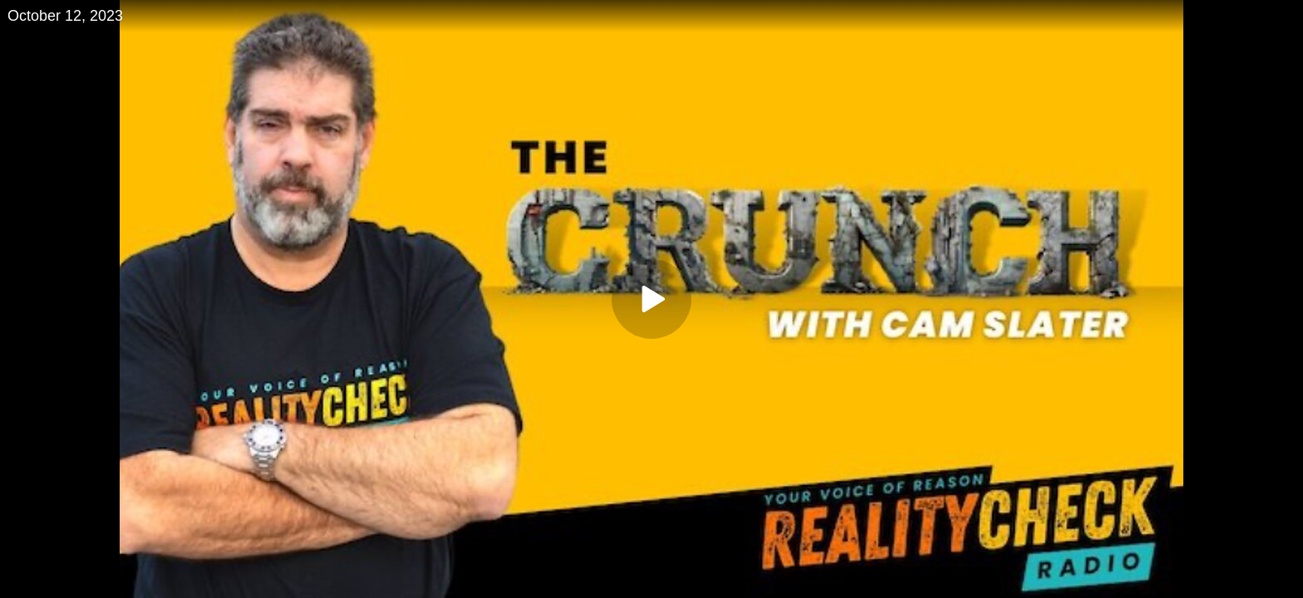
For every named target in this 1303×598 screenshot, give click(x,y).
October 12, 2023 (65, 15)
